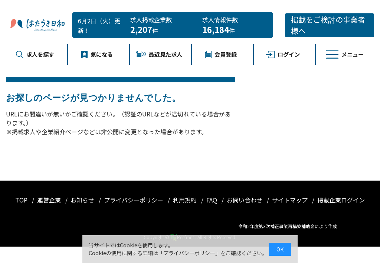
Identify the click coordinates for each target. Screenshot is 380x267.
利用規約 (185, 199)
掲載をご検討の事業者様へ (328, 25)
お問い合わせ (245, 199)
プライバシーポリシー (134, 199)
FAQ (212, 199)
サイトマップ (290, 199)
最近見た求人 (159, 54)
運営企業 (49, 199)
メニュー (345, 54)
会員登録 (220, 54)
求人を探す (35, 54)
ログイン (283, 54)
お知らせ (83, 199)
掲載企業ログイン (341, 199)
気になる (97, 54)
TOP (22, 199)
